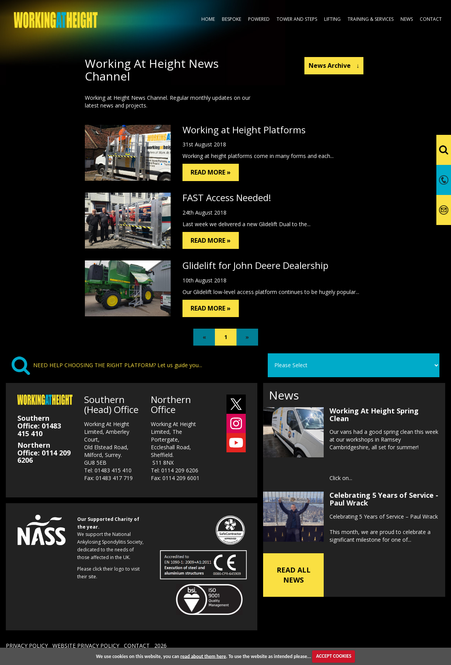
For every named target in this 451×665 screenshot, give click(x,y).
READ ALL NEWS (294, 574)
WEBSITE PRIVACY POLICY (85, 645)
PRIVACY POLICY (27, 645)
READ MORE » (211, 172)
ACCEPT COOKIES (333, 656)
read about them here (203, 656)
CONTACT (137, 645)
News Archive (334, 65)
